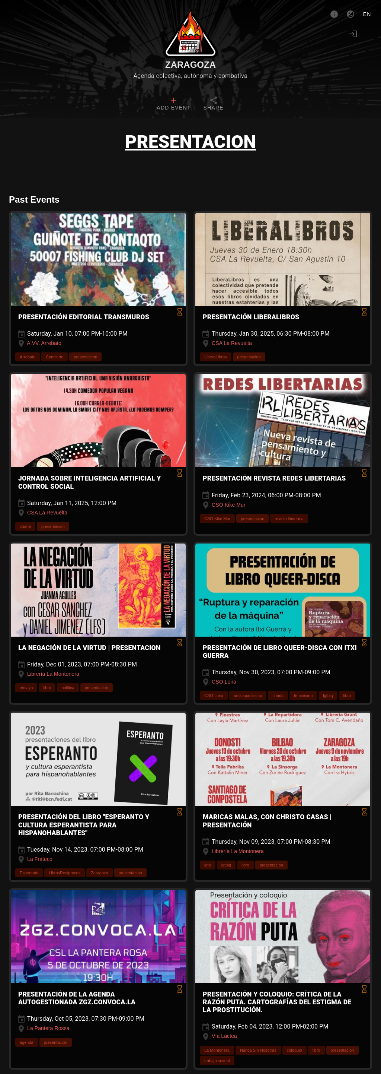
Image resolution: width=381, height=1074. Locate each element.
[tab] (173, 104)
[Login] (353, 34)
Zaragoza (190, 65)
